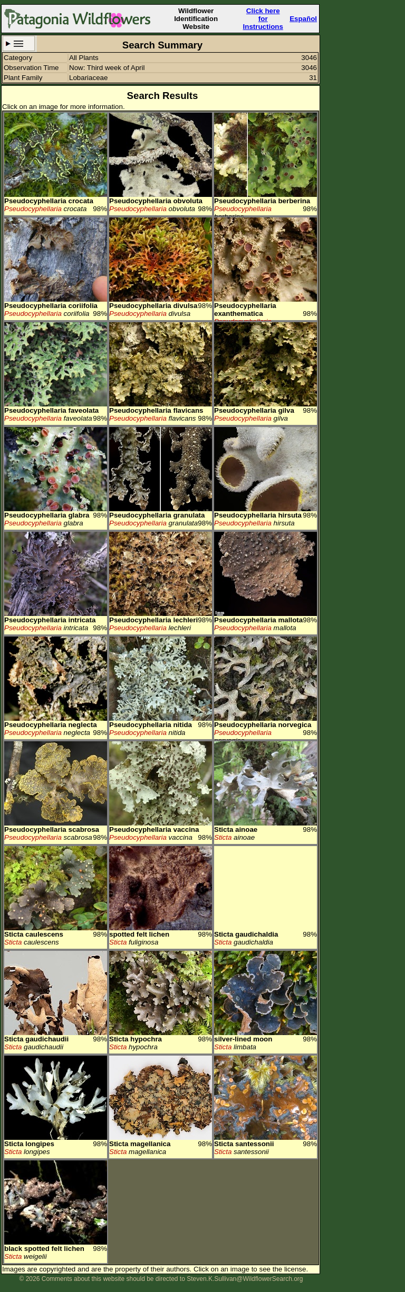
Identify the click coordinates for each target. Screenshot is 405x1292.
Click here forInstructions (263, 19)
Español (303, 19)
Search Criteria (19, 43)
